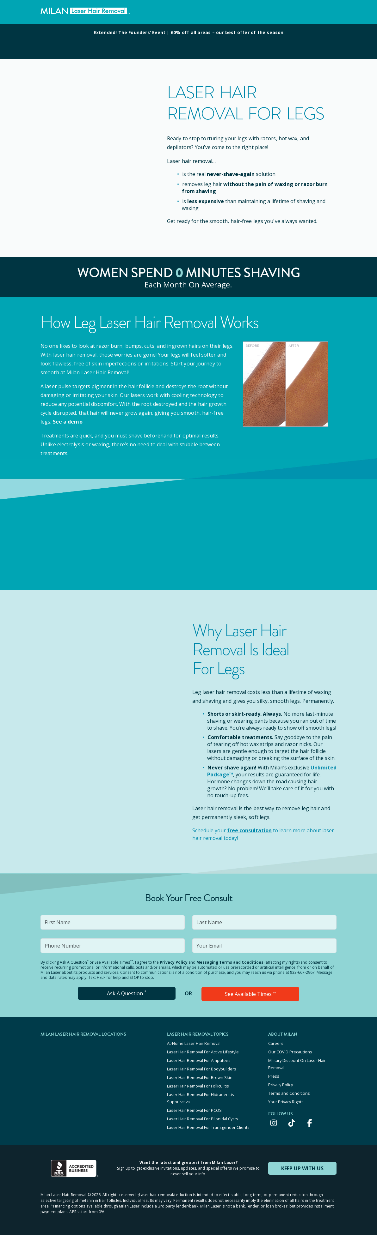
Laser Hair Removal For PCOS (194, 1110)
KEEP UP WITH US (302, 1168)
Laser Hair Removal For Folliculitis (198, 1086)
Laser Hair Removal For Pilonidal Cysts (202, 1119)
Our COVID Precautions (290, 1052)
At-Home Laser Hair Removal (193, 1043)
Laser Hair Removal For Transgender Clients (208, 1127)
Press (273, 1076)
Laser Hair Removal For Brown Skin (199, 1077)
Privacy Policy (174, 962)
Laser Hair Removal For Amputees (199, 1060)
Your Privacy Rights (286, 1102)
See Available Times (250, 994)
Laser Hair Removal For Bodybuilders (201, 1069)
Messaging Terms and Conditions (229, 962)
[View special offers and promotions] (188, 41)
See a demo (68, 421)
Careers (275, 1043)
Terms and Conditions (289, 1093)
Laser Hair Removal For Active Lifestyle (203, 1052)
